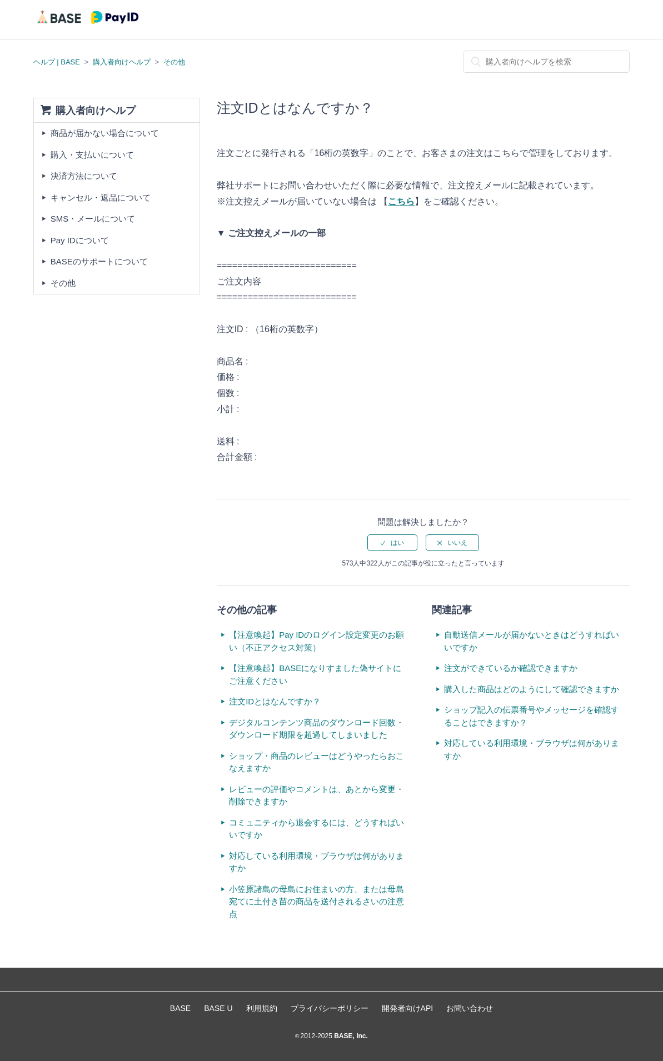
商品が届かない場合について (105, 133)
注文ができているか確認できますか (510, 668)
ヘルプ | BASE (56, 62)
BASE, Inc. (350, 1036)
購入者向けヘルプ (122, 62)
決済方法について (84, 176)
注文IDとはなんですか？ (275, 701)
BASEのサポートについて (99, 261)
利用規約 (261, 1008)
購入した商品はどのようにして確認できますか (531, 689)
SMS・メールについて (93, 218)
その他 (174, 62)
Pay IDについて (80, 240)
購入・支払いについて (92, 154)
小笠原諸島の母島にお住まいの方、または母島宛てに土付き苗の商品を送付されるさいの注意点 (316, 901)
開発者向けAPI (407, 1008)
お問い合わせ (469, 1008)
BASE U (218, 1008)
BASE (180, 1008)
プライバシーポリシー (329, 1008)
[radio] (392, 542)
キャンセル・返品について (101, 197)
